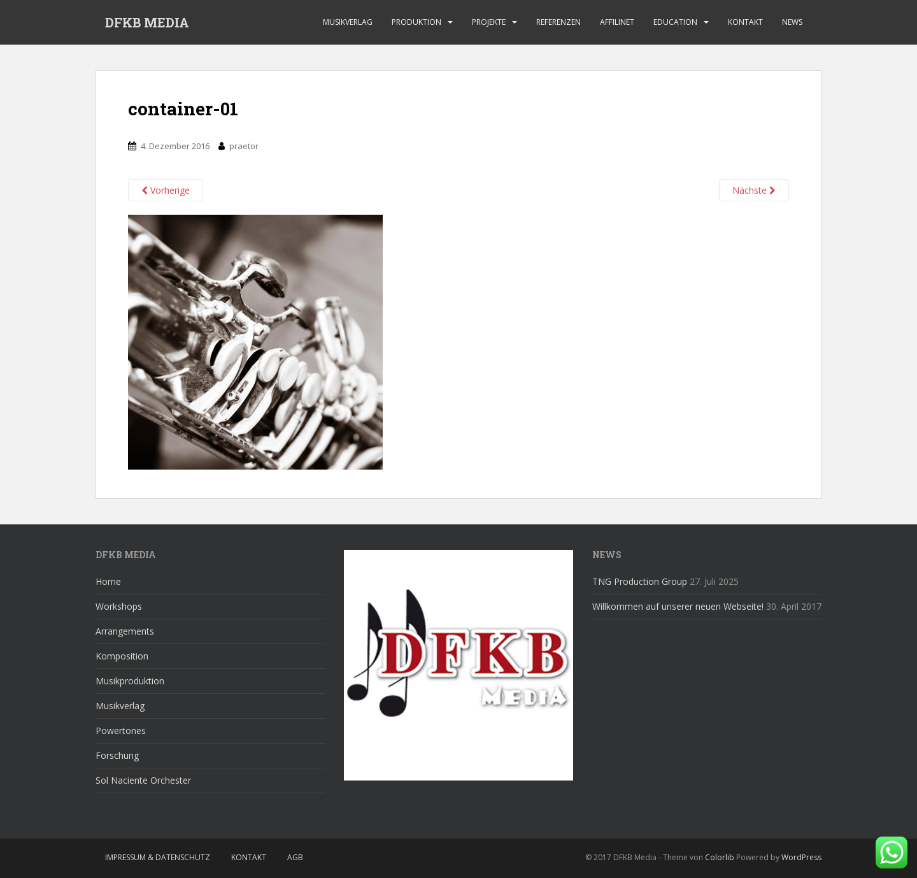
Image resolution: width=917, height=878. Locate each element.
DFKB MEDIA (147, 22)
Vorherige (165, 190)
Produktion (416, 22)
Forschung (117, 755)
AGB (295, 857)
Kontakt (745, 22)
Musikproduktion (130, 681)
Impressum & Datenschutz (157, 857)
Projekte (489, 22)
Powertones (121, 730)
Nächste (754, 190)
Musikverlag (348, 22)
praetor (244, 146)
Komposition (122, 656)
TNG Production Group (639, 581)
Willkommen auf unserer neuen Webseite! (678, 606)
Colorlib (719, 857)
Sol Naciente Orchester (143, 780)
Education (675, 22)
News (792, 22)
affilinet (617, 22)
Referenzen (558, 22)
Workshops (119, 606)
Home (108, 581)
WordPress (801, 857)
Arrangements (125, 631)
